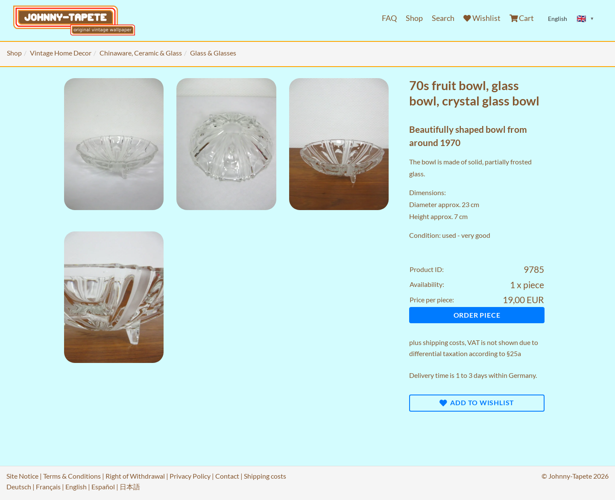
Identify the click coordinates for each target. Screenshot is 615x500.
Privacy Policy (190, 476)
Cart (522, 18)
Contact (227, 476)
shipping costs (444, 342)
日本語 (130, 486)
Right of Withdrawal (135, 476)
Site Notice (22, 476)
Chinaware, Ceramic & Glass (141, 53)
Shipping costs (265, 476)
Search (443, 18)
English (76, 486)
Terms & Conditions (72, 476)
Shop (414, 18)
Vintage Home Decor (60, 53)
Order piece (477, 315)
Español (103, 486)
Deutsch (18, 486)
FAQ (389, 18)
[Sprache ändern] (585, 19)
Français (48, 486)
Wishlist (482, 18)
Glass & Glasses (213, 53)
